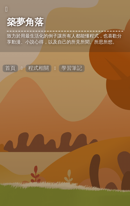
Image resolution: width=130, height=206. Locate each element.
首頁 (10, 68)
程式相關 (38, 68)
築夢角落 (25, 22)
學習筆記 (71, 68)
